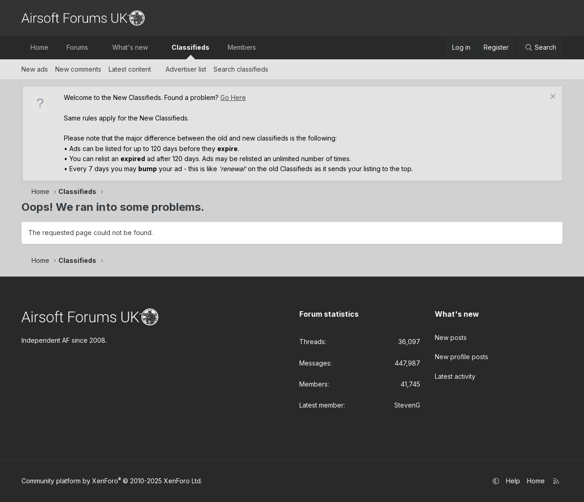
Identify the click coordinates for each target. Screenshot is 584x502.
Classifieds (190, 47)
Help (513, 481)
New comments (78, 69)
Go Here (233, 97)
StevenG (407, 405)
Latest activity (455, 373)
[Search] (540, 47)
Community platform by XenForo (111, 481)
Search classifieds (241, 69)
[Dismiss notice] (552, 97)
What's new (130, 47)
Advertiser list (186, 69)
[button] (96, 47)
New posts (451, 336)
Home (39, 47)
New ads (34, 69)
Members (242, 47)
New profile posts (461, 355)
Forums (77, 47)
